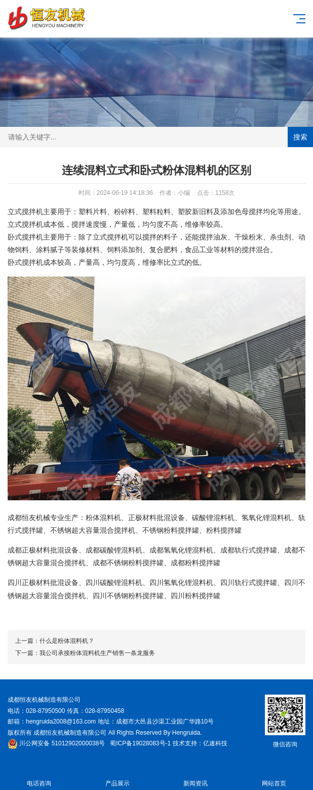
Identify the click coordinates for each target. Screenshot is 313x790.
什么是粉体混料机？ (67, 640)
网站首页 (274, 777)
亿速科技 (215, 743)
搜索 (300, 137)
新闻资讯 (195, 777)
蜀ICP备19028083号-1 (140, 743)
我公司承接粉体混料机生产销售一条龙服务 (97, 653)
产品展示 (118, 777)
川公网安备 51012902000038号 (56, 743)
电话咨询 (39, 777)
